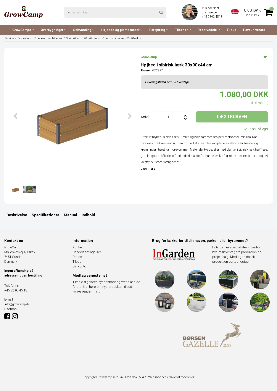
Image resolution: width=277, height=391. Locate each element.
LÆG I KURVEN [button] (232, 116)
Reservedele (209, 30)
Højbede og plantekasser (122, 30)
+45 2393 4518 (212, 16)
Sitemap (10, 309)
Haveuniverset (254, 30)
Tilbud (231, 30)
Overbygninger (53, 30)
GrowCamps (23, 30)
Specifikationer (45, 215)
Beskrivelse (16, 215)
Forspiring (158, 30)
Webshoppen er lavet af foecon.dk (171, 377)
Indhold (88, 215)
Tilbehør (183, 30)
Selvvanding (84, 30)
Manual (70, 215)
